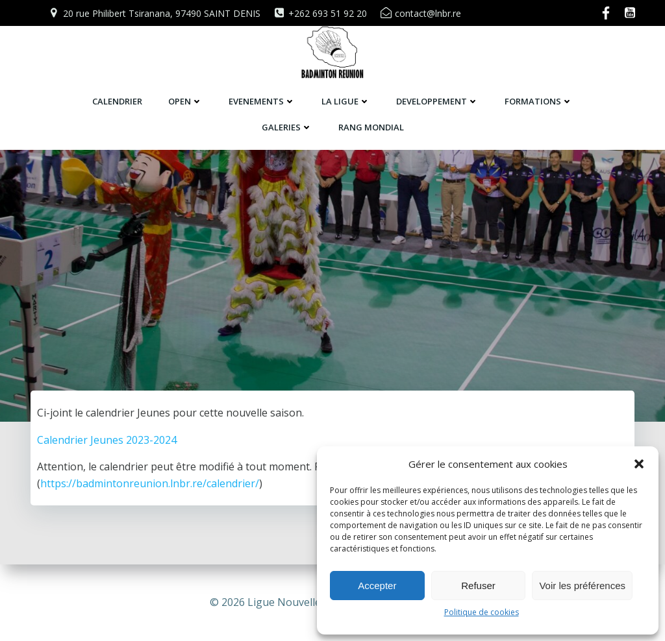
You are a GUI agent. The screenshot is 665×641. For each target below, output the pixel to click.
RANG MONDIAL (371, 127)
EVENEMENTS (262, 101)
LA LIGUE (345, 101)
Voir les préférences (582, 585)
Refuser (478, 585)
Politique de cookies (481, 612)
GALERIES (287, 127)
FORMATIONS (539, 101)
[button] (639, 463)
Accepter (377, 585)
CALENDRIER (117, 101)
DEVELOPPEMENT (437, 101)
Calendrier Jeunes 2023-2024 (107, 486)
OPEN (185, 101)
